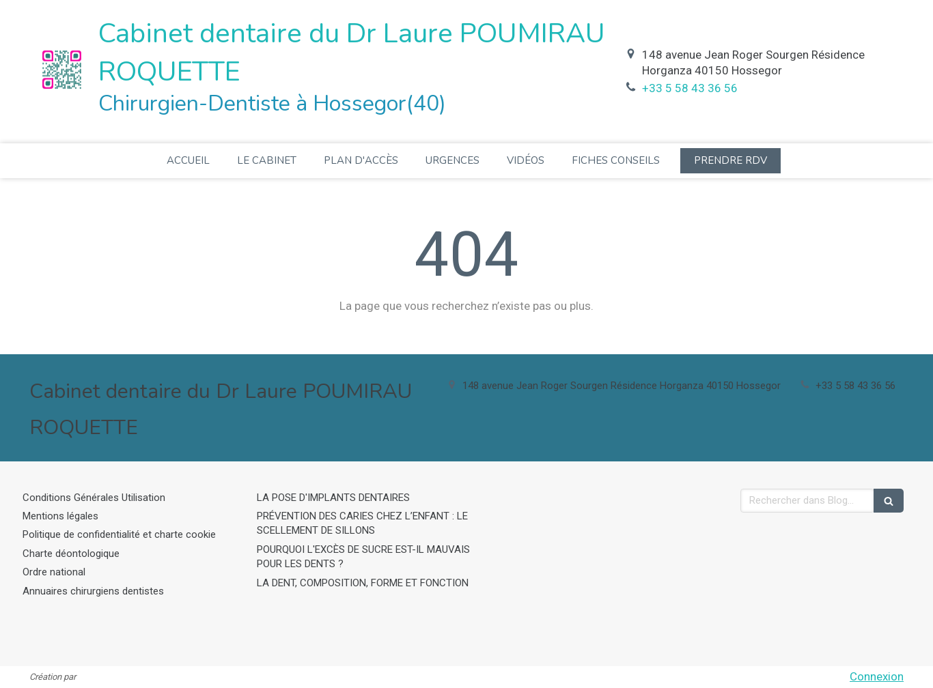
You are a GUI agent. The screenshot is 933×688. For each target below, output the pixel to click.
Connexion (877, 676)
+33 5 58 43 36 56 (690, 88)
